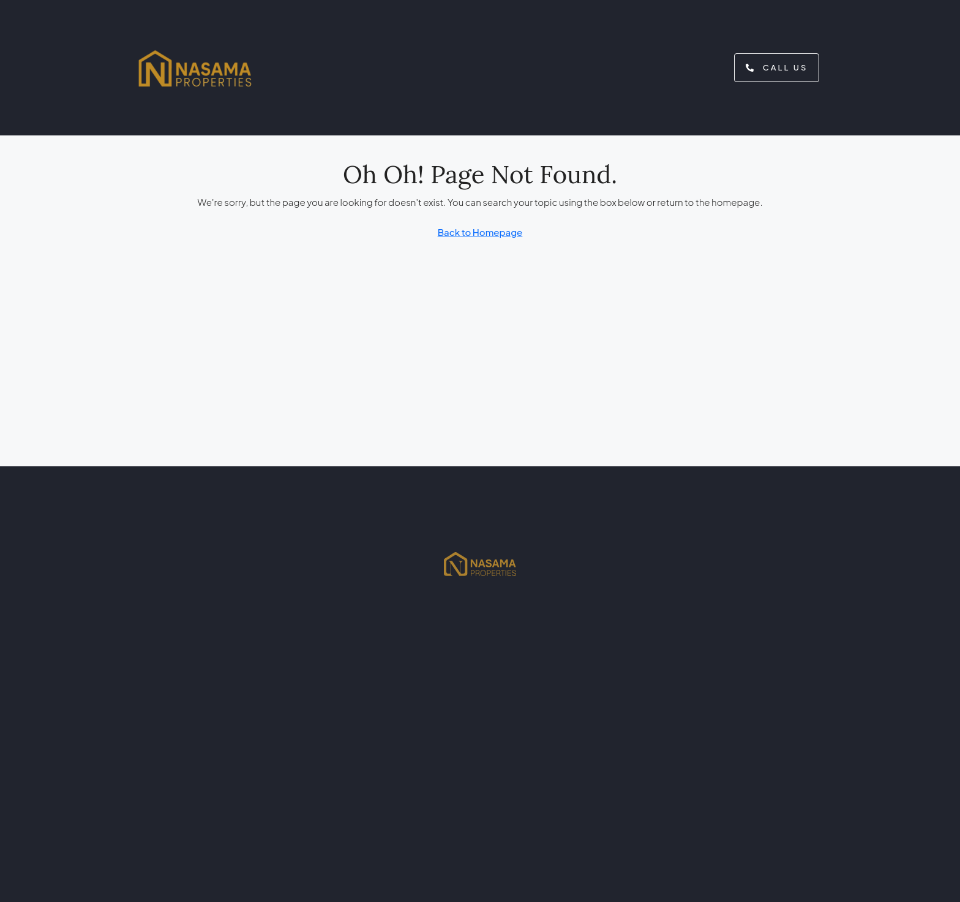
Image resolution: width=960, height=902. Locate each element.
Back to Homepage (480, 232)
